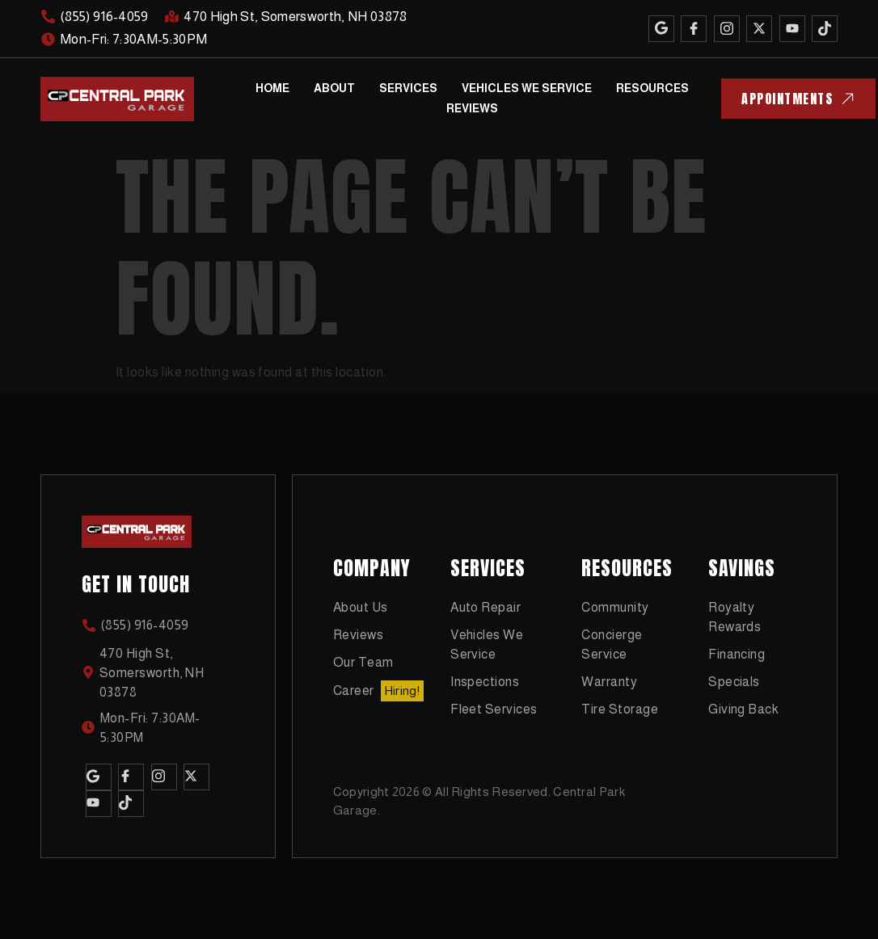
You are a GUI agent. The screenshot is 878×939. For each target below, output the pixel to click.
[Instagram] (727, 28)
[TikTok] (825, 28)
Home (272, 88)
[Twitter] (759, 28)
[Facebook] (694, 28)
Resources (652, 88)
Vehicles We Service (527, 88)
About (334, 88)
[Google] (661, 28)
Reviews (472, 108)
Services (408, 88)
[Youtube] (792, 28)
